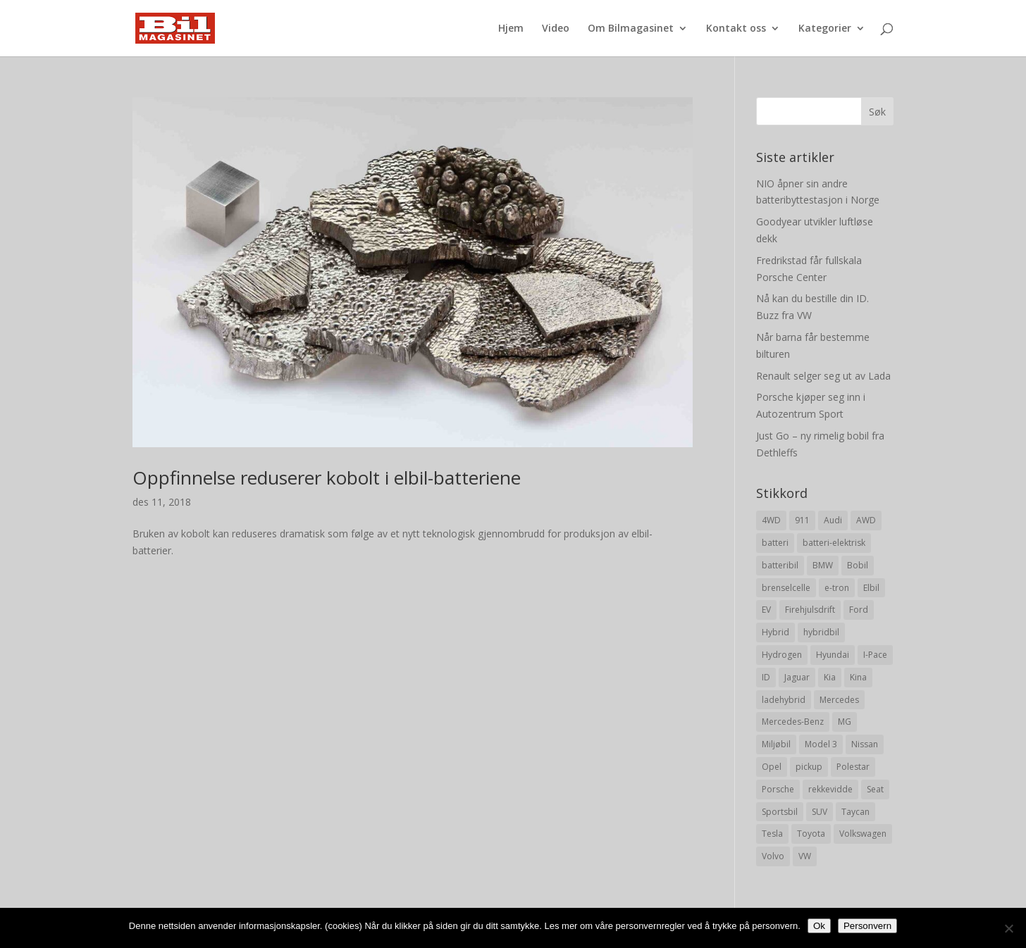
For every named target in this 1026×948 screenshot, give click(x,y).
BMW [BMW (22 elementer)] (822, 565)
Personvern (867, 926)
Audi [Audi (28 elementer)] (833, 520)
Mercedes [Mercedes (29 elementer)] (839, 700)
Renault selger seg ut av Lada (823, 375)
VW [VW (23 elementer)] (804, 856)
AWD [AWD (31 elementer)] (866, 520)
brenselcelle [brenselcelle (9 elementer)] (786, 588)
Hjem (511, 29)
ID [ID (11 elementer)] (766, 677)
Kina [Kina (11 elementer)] (858, 677)
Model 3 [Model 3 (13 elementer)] (821, 744)
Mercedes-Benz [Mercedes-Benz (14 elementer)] (793, 722)
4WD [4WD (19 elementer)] (771, 520)
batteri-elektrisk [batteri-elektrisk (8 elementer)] (834, 543)
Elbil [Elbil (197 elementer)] (871, 588)
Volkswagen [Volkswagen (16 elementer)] (862, 834)
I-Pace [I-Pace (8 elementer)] (875, 655)
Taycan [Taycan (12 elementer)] (855, 812)
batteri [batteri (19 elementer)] (775, 543)
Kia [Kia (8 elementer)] (830, 677)
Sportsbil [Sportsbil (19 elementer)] (780, 812)
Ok (819, 926)
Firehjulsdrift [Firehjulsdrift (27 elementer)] (810, 610)
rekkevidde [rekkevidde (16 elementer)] (830, 789)
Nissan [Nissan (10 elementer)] (864, 744)
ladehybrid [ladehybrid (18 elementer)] (783, 700)
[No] (1008, 928)
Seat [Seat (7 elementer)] (875, 789)
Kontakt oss (736, 29)
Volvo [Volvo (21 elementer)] (773, 856)
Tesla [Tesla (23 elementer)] (772, 834)
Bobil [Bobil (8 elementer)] (857, 565)
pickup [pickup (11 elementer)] (809, 767)
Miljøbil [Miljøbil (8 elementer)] (776, 744)
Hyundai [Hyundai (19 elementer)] (832, 655)
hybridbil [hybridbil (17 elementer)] (821, 632)
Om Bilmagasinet (631, 29)
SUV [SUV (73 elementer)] (819, 812)
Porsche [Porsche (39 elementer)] (778, 789)
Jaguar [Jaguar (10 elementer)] (797, 677)
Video (555, 29)
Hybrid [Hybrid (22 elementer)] (775, 632)
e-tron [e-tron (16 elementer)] (836, 588)
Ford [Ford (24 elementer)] (858, 610)
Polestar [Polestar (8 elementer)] (853, 767)
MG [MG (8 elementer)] (844, 722)
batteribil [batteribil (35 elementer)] (780, 565)
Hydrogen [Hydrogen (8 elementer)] (782, 655)
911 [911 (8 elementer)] (802, 520)
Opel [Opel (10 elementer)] (771, 767)
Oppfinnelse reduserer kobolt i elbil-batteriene (326, 477)
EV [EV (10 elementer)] (766, 610)
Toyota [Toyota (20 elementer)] (811, 834)
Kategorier (824, 29)
